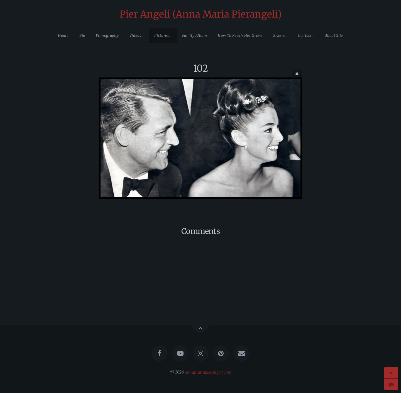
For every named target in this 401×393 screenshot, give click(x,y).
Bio (82, 35)
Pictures (161, 35)
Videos (135, 35)
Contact (304, 35)
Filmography (107, 35)
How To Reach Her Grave (240, 35)
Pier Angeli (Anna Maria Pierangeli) (200, 14)
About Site (334, 35)
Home (63, 35)
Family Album (194, 35)
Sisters (279, 35)
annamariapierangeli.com (208, 372)
